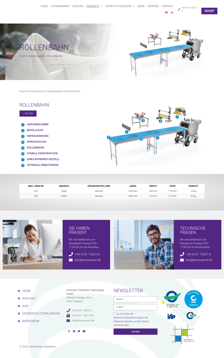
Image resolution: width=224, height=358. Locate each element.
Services (77, 6)
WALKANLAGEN (37, 56)
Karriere (153, 6)
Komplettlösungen (120, 6)
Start (22, 56)
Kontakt (167, 6)
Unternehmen (60, 6)
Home (44, 6)
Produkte (94, 6)
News (141, 6)
